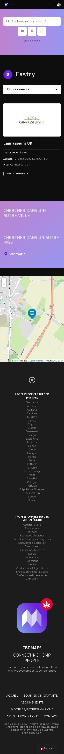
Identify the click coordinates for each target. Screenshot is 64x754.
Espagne (32, 435)
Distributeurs (32, 546)
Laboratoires (32, 557)
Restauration (32, 579)
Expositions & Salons (32, 550)
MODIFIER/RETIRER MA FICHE (32, 709)
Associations (32, 528)
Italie (32, 460)
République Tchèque (32, 489)
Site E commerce (17, 173)
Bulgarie (32, 417)
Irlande (32, 456)
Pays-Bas (32, 478)
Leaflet (15, 361)
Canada (32, 420)
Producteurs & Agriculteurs (32, 568)
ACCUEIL (12, 695)
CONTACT (51, 716)
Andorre (32, 406)
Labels (32, 553)
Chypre (32, 424)
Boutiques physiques (32, 535)
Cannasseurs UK (20, 164)
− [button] (4, 284)
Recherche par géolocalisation (41, 31)
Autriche (32, 409)
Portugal (32, 485)
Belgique (32, 413)
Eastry (23, 152)
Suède (32, 496)
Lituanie (32, 467)
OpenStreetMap (36, 361)
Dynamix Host (49, 727)
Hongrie (32, 453)
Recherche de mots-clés (7, 21)
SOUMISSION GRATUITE (41, 695)
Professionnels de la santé (32, 575)
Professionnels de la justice (32, 571)
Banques (32, 532)
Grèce (32, 449)
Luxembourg (32, 471)
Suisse (32, 500)
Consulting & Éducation (32, 542)
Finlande (32, 442)
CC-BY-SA (58, 361)
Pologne (32, 482)
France (32, 446)
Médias (32, 564)
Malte (32, 474)
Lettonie (32, 464)
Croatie (32, 427)
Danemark (32, 431)
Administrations (32, 524)
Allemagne (32, 402)
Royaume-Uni (32, 493)
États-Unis (32, 438)
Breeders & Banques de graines (32, 539)
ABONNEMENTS (32, 702)
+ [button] (4, 280)
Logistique (32, 560)
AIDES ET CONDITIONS (22, 716)
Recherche (32, 41)
